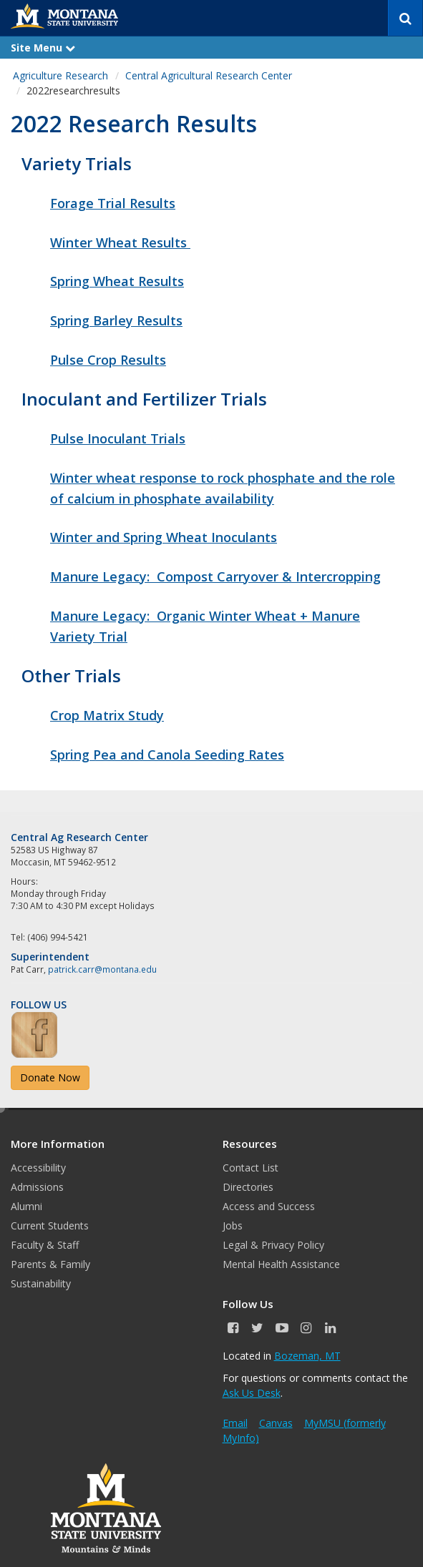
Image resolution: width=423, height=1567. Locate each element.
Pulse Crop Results (108, 359)
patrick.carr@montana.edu (102, 969)
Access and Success (269, 1206)
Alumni (26, 1206)
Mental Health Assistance (281, 1264)
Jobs (233, 1225)
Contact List (250, 1167)
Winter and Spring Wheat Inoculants (163, 537)
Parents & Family (50, 1264)
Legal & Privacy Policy (273, 1245)
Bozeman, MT (307, 1355)
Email (235, 1423)
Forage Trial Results (112, 203)
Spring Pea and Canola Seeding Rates (167, 754)
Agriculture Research (60, 75)
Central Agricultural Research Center (208, 75)
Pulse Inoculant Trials (117, 438)
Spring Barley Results (116, 320)
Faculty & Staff (45, 1245)
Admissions (37, 1187)
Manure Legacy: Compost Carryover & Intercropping (215, 576)
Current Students (50, 1225)
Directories (248, 1187)
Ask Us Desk (252, 1393)
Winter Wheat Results (120, 242)
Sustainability (41, 1283)
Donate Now (50, 1077)
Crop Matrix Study (107, 715)
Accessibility (38, 1167)
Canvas (276, 1423)
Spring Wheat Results (117, 281)
